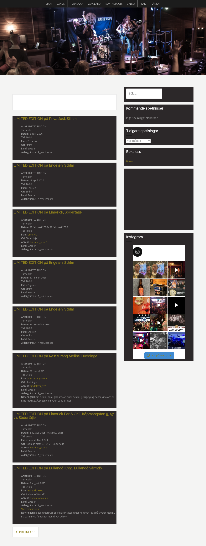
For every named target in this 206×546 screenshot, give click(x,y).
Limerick (32, 234)
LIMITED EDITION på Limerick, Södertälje (47, 212)
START (49, 3)
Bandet (61, 3)
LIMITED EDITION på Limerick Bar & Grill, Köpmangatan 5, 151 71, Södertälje (64, 416)
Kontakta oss (114, 3)
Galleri (131, 3)
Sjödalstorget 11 (39, 386)
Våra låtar (94, 3)
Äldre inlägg (25, 532)
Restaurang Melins (37, 378)
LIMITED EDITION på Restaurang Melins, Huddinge (55, 356)
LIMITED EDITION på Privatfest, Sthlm (44, 119)
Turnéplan (76, 3)
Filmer (143, 3)
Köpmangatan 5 (38, 242)
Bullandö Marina (39, 498)
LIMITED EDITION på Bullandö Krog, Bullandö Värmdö (57, 468)
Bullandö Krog (35, 490)
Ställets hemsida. (30, 509)
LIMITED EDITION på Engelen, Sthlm (43, 165)
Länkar (156, 3)
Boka (129, 161)
